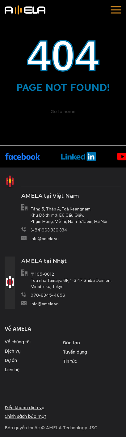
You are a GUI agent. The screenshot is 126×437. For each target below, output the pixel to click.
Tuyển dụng (75, 352)
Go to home (63, 111)
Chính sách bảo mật (25, 416)
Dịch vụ (12, 351)
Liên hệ (12, 369)
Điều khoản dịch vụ (24, 407)
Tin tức (70, 361)
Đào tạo (71, 343)
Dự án (11, 360)
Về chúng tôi (18, 342)
